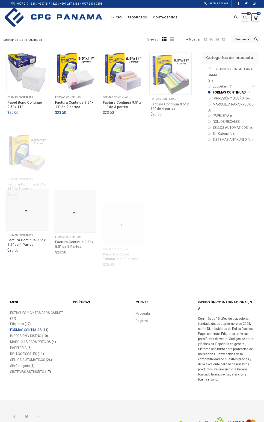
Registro (142, 321)
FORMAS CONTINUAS (20, 97)
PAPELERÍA (221, 115)
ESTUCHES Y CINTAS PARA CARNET (230, 72)
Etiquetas (220, 86)
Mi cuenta (143, 313)
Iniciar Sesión (218, 3)
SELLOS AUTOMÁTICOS (230, 127)
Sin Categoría (222, 133)
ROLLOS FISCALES (226, 121)
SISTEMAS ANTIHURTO (230, 139)
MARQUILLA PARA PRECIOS (233, 104)
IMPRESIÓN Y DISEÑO (228, 98)
